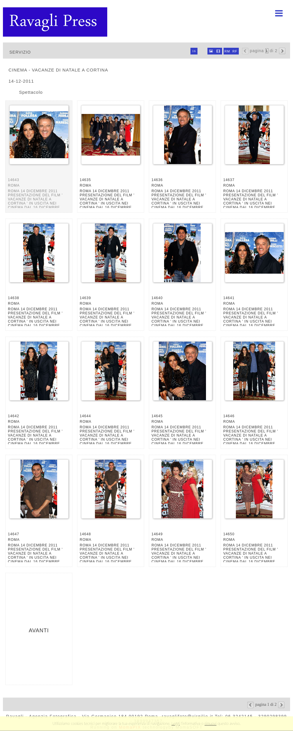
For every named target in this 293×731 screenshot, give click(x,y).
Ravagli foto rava (55, 22)
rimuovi (211, 723)
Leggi (175, 723)
